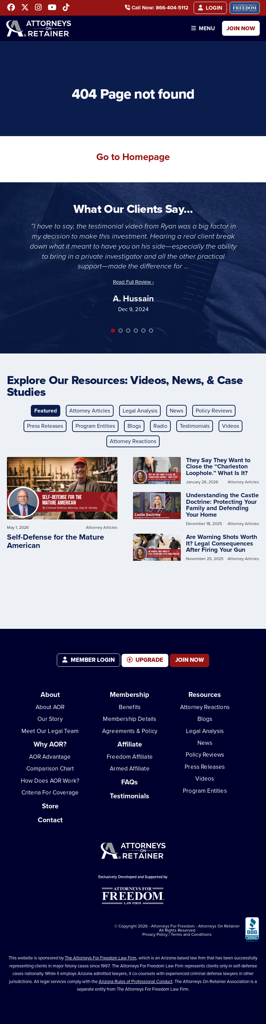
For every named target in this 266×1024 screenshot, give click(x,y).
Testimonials (195, 426)
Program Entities (95, 426)
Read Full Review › (133, 282)
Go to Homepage (133, 156)
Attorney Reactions (133, 441)
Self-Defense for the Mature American (55, 541)
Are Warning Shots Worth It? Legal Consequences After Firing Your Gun (221, 543)
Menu (198, 31)
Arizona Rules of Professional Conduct (135, 979)
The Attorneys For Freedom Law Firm (100, 956)
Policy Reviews (214, 411)
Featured (45, 411)
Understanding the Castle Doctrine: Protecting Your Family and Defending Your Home (222, 505)
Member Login (88, 660)
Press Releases (45, 426)
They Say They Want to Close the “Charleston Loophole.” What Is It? (218, 467)
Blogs (134, 426)
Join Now (239, 31)
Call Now (154, 8)
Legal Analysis (140, 411)
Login (209, 8)
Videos (230, 426)
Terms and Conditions (191, 932)
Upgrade (145, 660)
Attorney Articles (89, 411)
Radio (160, 426)
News (176, 411)
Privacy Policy (155, 932)
